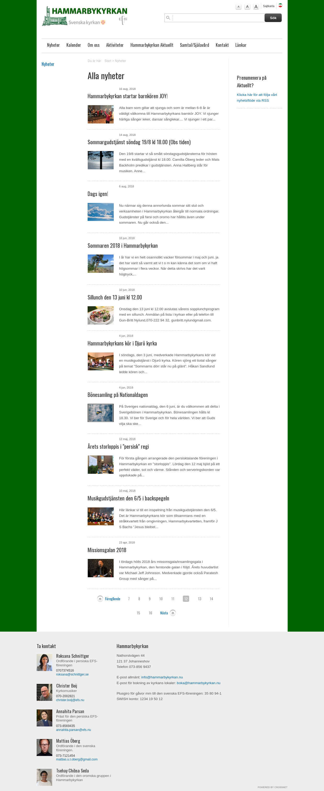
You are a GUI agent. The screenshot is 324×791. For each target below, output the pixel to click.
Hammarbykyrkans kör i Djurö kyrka (122, 343)
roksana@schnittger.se (72, 674)
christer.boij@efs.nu (70, 700)
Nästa (164, 612)
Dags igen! (98, 194)
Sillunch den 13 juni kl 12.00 (115, 297)
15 (138, 612)
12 (186, 598)
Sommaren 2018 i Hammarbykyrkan (123, 245)
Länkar (241, 45)
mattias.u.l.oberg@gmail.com (77, 759)
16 (150, 612)
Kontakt (222, 45)
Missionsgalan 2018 (107, 550)
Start (108, 61)
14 (211, 598)
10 (161, 598)
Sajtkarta (268, 6)
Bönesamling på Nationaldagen (118, 395)
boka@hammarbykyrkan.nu (198, 683)
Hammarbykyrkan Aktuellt (151, 45)
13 (199, 598)
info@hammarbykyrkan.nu (162, 677)
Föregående (112, 598)
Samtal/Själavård (194, 45)
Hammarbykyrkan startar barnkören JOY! (128, 96)
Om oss (94, 45)
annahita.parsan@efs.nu (73, 730)
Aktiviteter (115, 45)
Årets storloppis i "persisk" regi (118, 446)
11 (172, 598)
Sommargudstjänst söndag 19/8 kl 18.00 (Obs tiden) (139, 142)
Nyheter (53, 45)
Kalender (73, 45)
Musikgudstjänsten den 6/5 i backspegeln (128, 498)
